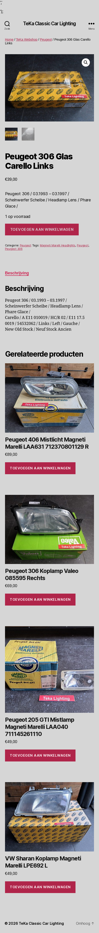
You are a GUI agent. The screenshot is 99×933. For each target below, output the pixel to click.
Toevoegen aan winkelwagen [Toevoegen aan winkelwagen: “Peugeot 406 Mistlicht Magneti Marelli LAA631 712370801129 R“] (40, 468)
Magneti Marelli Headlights (57, 245)
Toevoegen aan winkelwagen (41, 229)
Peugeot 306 (14, 249)
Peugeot (46, 39)
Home (9, 39)
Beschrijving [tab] (17, 273)
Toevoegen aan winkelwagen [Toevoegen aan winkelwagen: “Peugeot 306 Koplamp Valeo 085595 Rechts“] (40, 599)
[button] (86, 62)
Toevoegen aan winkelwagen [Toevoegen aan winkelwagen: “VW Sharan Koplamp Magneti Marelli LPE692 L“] (40, 887)
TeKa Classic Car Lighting (49, 23)
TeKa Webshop (26, 39)
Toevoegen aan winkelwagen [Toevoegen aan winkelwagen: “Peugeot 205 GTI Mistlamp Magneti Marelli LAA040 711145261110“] (40, 755)
